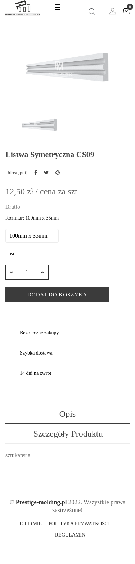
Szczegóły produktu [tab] (68, 433)
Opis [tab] (67, 413)
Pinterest (57, 172)
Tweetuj (46, 172)
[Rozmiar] (32, 236)
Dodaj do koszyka (57, 295)
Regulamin (70, 535)
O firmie (31, 523)
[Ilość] (27, 272)
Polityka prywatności (79, 523)
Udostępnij (35, 172)
